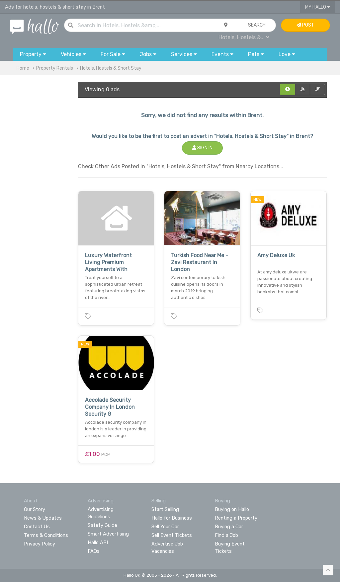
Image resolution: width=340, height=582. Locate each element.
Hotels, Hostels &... (243, 37)
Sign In (202, 148)
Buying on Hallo (232, 509)
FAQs (94, 551)
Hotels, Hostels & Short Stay (110, 68)
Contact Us (37, 527)
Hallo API (98, 543)
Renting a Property (236, 518)
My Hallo (317, 7)
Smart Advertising (108, 534)
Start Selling (165, 509)
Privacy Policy (39, 544)
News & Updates (43, 518)
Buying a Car (229, 527)
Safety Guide (102, 525)
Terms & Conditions (46, 535)
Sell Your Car (165, 527)
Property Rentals (54, 68)
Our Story (34, 509)
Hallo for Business (171, 518)
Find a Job (226, 535)
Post (305, 25)
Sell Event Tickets (171, 535)
